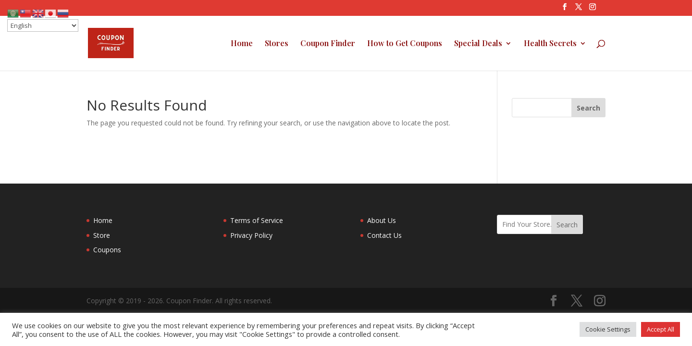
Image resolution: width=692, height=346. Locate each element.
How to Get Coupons (404, 44)
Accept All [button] (660, 329)
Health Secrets (550, 44)
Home (242, 44)
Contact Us (384, 235)
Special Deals (478, 44)
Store (101, 235)
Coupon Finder (327, 44)
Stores (276, 44)
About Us (381, 220)
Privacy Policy (251, 235)
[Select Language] (42, 25)
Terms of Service (256, 220)
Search (567, 224)
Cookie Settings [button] (607, 329)
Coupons (107, 249)
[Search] (588, 107)
